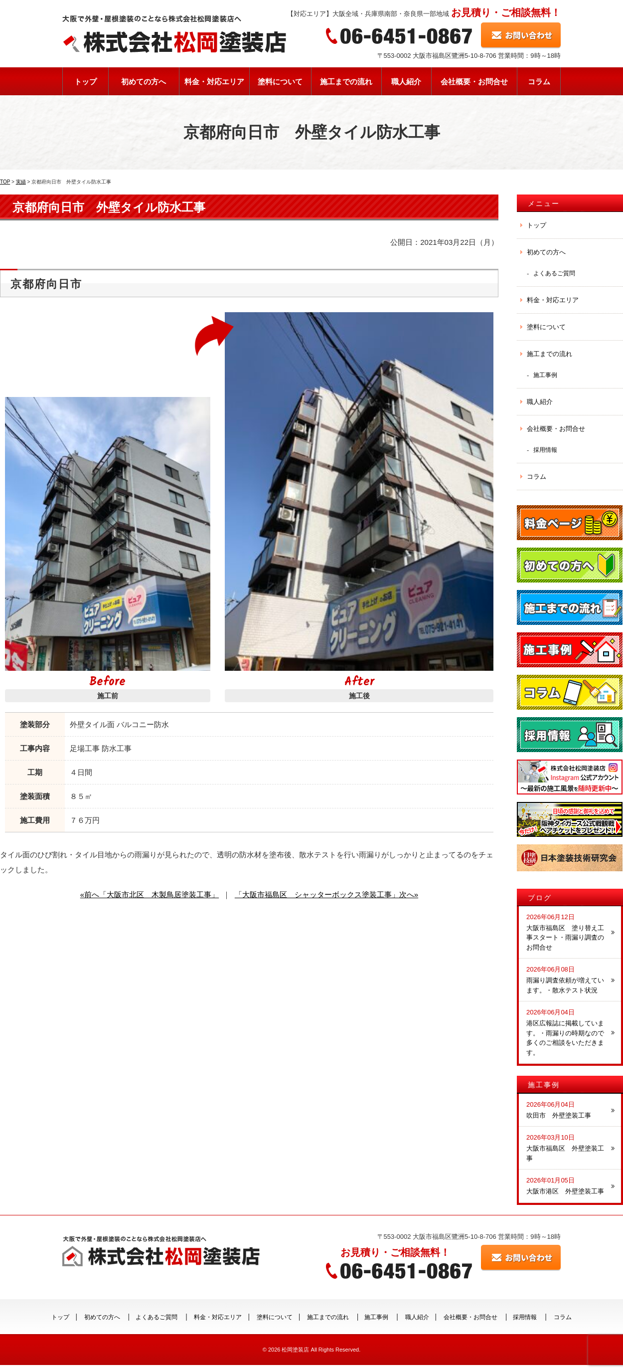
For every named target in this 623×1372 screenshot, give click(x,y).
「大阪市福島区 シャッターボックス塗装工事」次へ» (326, 894)
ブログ (540, 898)
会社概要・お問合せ (474, 81)
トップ (85, 81)
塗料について (280, 81)
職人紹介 (406, 81)
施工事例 (545, 375)
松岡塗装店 (295, 1350)
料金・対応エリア (214, 81)
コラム (539, 81)
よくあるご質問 (554, 273)
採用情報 (545, 449)
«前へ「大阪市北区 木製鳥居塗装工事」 (149, 894)
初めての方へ (143, 81)
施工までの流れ (346, 81)
